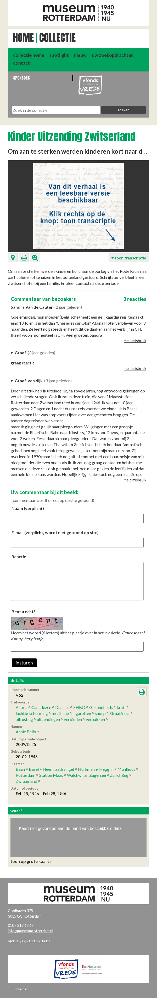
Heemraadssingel (58, 769)
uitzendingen (48, 719)
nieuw (80, 55)
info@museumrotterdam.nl (30, 931)
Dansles (62, 707)
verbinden (73, 719)
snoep (100, 713)
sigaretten (82, 713)
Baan (20, 769)
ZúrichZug (119, 775)
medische (60, 713)
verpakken (95, 719)
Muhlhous (126, 769)
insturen (24, 663)
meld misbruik (135, 341)
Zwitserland (26, 781)
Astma (21, 707)
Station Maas (51, 775)
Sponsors (21, 78)
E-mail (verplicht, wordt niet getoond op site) (55, 532)
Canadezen (41, 707)
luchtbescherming (32, 713)
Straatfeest (120, 713)
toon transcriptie (128, 258)
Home (23, 37)
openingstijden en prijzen (29, 940)
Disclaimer (20, 989)
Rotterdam (25, 775)
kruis (121, 707)
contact (21, 63)
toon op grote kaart (29, 861)
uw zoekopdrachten (113, 55)
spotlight (59, 55)
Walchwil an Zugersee (86, 775)
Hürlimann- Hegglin (96, 769)
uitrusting (24, 719)
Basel (34, 769)
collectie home (28, 55)
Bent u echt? (24, 611)
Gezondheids (101, 707)
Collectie (57, 37)
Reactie (19, 556)
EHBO (79, 707)
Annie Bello (26, 731)
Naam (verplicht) (28, 508)
